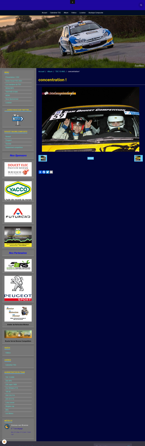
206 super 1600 (11, 385)
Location (82, 13)
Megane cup (9, 406)
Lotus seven (9, 403)
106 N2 (8, 392)
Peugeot (8, 140)
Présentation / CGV (12, 77)
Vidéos (73, 13)
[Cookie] (4, 442)
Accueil (44, 13)
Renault (8, 137)
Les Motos (9, 414)
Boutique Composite (96, 13)
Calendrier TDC (55, 13)
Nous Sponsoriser (11, 99)
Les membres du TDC (13, 85)
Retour (90, 158)
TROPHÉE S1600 (11, 92)
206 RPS (8, 381)
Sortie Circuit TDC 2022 (13, 81)
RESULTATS (9, 88)
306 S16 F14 (10, 395)
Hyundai (8, 144)
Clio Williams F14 (11, 388)
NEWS (7, 96)
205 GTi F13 (9, 399)
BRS (7, 410)
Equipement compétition (14, 148)
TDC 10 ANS (60, 72)
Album (66, 13)
